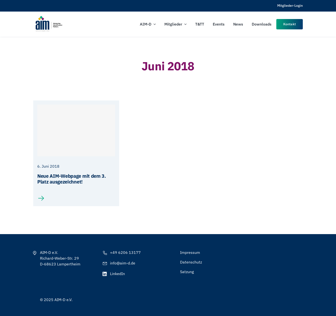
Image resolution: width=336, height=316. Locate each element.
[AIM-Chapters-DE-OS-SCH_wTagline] (48, 17)
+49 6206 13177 (125, 252)
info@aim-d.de (122, 263)
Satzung (187, 271)
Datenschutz (191, 262)
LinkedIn (117, 273)
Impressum (190, 252)
